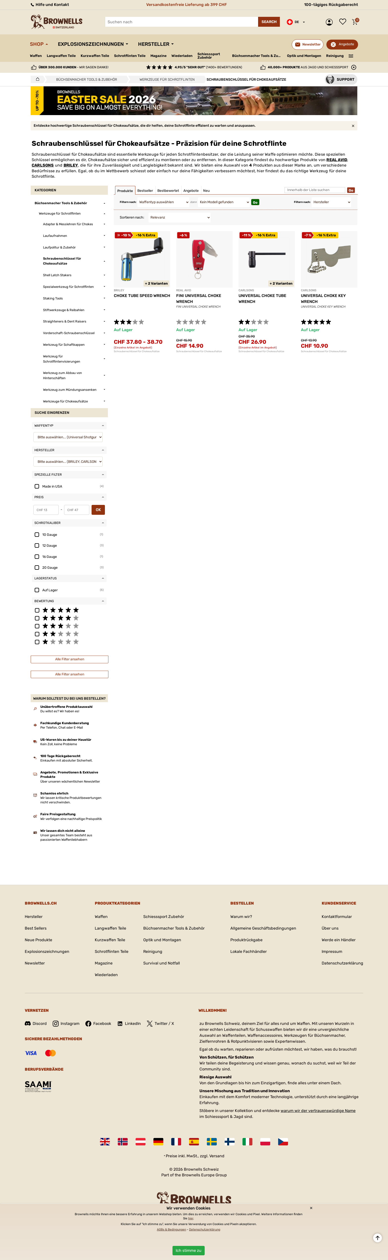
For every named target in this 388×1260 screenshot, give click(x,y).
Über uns (330, 928)
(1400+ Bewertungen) (208, 67)
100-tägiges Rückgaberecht (331, 4)
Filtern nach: (128, 202)
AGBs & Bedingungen (171, 1229)
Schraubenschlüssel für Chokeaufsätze (137, 351)
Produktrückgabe (246, 940)
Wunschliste (344, 22)
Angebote (346, 44)
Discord (36, 1023)
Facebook (98, 1024)
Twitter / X (160, 1024)
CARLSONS (43, 165)
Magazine (158, 56)
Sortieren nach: (132, 217)
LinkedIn (129, 1024)
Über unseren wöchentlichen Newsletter (70, 781)
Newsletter (35, 963)
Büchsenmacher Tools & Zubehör (257, 56)
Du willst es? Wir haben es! (59, 711)
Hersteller (153, 44)
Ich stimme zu (188, 1250)
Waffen (36, 56)
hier (190, 1218)
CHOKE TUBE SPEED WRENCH (142, 295)
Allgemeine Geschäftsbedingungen (263, 928)
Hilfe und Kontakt (49, 4)
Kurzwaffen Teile (95, 56)
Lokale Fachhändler (248, 951)
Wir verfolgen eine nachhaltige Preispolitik (71, 819)
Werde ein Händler (339, 940)
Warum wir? (241, 916)
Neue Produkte (38, 940)
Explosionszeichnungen (91, 44)
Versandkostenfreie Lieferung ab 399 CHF (186, 4)
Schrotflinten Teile (130, 56)
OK (98, 509)
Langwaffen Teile (61, 56)
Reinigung (335, 56)
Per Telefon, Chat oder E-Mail (61, 727)
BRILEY (71, 165)
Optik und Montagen (304, 56)
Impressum (332, 951)
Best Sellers (36, 928)
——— (351, 55)
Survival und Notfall (161, 963)
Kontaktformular (337, 916)
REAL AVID (336, 159)
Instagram (66, 1024)
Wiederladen (182, 56)
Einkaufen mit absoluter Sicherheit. (66, 760)
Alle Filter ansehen (69, 659)
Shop (37, 44)
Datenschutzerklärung (342, 963)
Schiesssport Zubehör (208, 55)
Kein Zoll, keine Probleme (58, 744)
